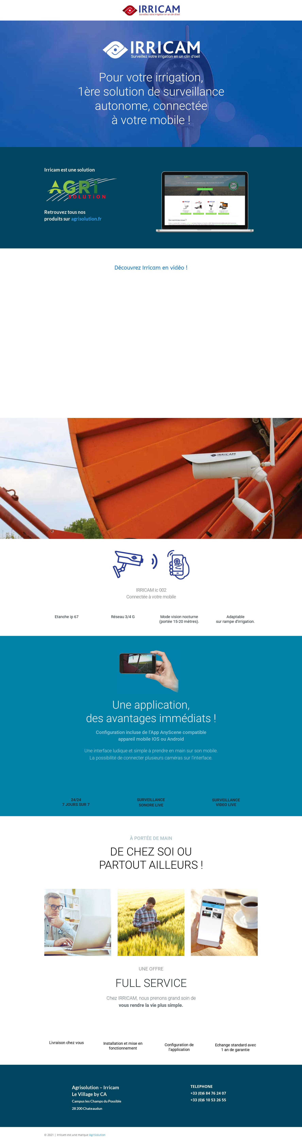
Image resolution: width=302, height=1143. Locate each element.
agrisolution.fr (86, 219)
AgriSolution (97, 1135)
